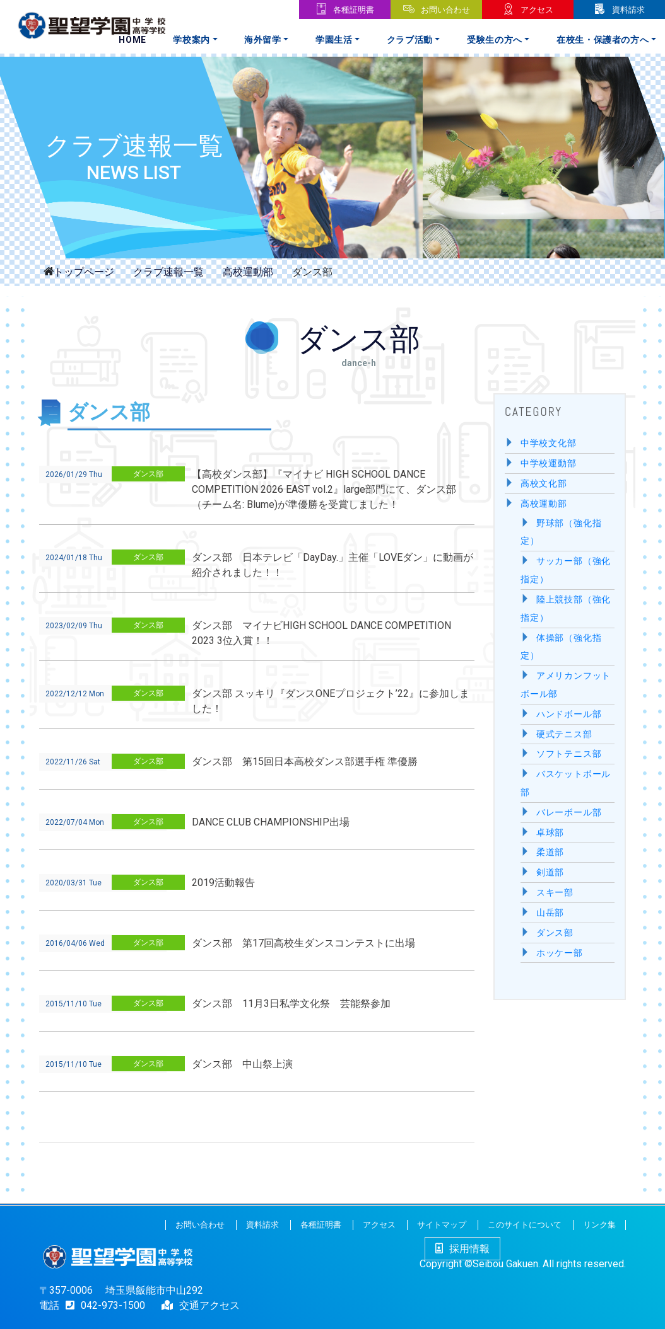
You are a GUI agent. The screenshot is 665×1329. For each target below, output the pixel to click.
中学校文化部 (549, 443)
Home (132, 40)
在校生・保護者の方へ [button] (602, 40)
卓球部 (550, 832)
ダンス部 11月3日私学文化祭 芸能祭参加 (291, 1004)
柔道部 (550, 852)
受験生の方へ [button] (494, 40)
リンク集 (599, 1224)
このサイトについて (525, 1224)
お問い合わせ (445, 9)
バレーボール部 (569, 812)
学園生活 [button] (334, 40)
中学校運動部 (549, 463)
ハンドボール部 (569, 714)
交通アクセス (209, 1305)
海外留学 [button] (262, 40)
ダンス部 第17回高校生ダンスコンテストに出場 (303, 943)
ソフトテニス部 (569, 754)
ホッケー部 (559, 953)
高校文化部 (544, 483)
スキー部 (555, 892)
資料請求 (628, 9)
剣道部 (550, 872)
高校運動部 (248, 272)
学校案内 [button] (191, 40)
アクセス (537, 9)
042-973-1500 (102, 1305)
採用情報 (462, 1249)
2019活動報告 (223, 883)
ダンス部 (148, 473)
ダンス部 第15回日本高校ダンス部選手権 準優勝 (305, 762)
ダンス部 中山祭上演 (242, 1064)
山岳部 (550, 912)
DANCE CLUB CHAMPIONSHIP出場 (271, 822)
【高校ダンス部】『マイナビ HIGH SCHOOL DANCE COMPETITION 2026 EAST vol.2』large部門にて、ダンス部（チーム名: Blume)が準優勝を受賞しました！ (324, 489)
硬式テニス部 (564, 734)
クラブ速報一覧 (168, 272)
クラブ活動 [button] (410, 40)
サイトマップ (441, 1224)
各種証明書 (353, 9)
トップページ (84, 271)
